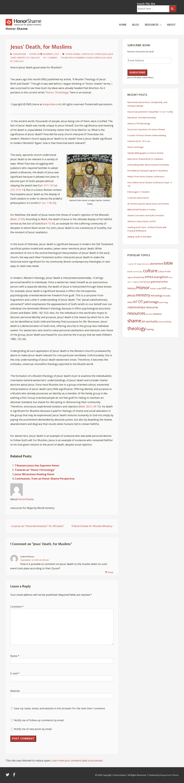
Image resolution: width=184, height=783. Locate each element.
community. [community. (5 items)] (138, 272)
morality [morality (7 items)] (166, 295)
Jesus (105, 54)
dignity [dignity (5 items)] (130, 277)
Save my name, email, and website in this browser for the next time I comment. (59, 708)
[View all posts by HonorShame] (18, 54)
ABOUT (171, 24)
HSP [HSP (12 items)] (164, 288)
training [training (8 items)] (150, 329)
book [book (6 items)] (129, 271)
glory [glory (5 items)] (137, 282)
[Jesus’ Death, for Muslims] (51, 54)
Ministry (21, 57)
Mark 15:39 (47, 223)
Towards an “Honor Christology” (35, 470)
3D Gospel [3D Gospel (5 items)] (138, 264)
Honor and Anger (135, 147)
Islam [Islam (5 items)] (169, 289)
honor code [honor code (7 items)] (155, 288)
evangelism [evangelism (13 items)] (161, 277)
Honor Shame (17, 29)
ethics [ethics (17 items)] (149, 277)
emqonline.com (51, 104)
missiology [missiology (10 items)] (156, 295)
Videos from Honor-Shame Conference (145, 176)
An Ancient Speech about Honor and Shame (148, 203)
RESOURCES (153, 24)
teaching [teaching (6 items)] (167, 321)
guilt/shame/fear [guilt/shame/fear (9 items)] (159, 281)
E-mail (13, 673)
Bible (78, 54)
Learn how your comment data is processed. (77, 760)
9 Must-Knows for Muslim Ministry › (92, 526)
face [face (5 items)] (170, 277)
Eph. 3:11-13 (45, 185)
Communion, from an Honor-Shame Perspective (45, 478)
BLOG (135, 24)
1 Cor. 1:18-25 (47, 203)
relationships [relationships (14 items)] (136, 307)
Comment (17, 606)
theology (19, 61)
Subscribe (137, 72)
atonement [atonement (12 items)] (156, 263)
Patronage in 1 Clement (138, 191)
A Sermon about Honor (138, 197)
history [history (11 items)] (131, 288)
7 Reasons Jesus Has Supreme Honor (37, 465)
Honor (98, 54)
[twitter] (8, 775)
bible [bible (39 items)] (168, 263)
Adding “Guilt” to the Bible (139, 236)
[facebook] (14, 775)
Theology (35, 57)
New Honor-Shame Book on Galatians (145, 159)
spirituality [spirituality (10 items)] (152, 321)
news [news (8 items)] (130, 302)
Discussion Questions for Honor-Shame (146, 129)
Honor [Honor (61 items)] (143, 287)
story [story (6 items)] (160, 321)
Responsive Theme (169, 775)
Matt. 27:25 (17, 219)
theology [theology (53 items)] (136, 328)
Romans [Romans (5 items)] (149, 314)
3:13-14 (20, 190)
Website (15, 691)
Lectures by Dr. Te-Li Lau (138, 141)
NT (27, 57)
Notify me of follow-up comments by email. (39, 720)
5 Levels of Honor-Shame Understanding (146, 135)
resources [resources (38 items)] (136, 313)
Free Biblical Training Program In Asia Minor (147, 170)
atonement (79, 57)
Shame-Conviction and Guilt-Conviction (145, 215)
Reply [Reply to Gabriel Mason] (110, 572)
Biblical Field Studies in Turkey (141, 209)
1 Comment (51, 57)
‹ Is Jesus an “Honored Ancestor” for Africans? (37, 526)
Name (13, 656)
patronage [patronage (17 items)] (151, 302)
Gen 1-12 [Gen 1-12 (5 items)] (131, 282)
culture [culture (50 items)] (150, 270)
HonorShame (26, 499)
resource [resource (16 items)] (152, 307)
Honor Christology (57, 92)
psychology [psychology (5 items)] (163, 302)
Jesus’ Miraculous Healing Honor (35, 474)
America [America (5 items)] (146, 264)
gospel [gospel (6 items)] (147, 282)
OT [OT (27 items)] (140, 301)
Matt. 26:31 (85, 406)
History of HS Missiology (138, 123)
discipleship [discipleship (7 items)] (138, 277)
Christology (87, 54)
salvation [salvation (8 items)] (157, 313)
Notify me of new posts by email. (33, 729)
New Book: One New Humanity (141, 117)
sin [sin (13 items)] (143, 321)
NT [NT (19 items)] (135, 302)
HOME (122, 24)
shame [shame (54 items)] (134, 321)
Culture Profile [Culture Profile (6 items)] (164, 271)
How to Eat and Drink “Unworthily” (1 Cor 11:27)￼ (150, 111)
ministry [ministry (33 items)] (143, 295)
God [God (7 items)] (141, 281)
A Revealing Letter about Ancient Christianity (148, 164)
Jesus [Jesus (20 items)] (131, 295)
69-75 (96, 406)
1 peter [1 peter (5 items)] (130, 264)
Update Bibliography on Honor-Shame (145, 153)
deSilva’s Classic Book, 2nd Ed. (141, 221)
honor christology (96, 57)
